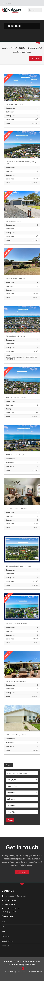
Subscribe (35, 58)
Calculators (6, 936)
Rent (3, 931)
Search (8, 765)
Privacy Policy (10, 971)
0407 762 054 (10, 904)
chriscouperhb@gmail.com (16, 896)
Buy (3, 922)
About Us (5, 946)
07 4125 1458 (8, 4)
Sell (3, 926)
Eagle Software (35, 971)
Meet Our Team (8, 941)
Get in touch (22, 872)
